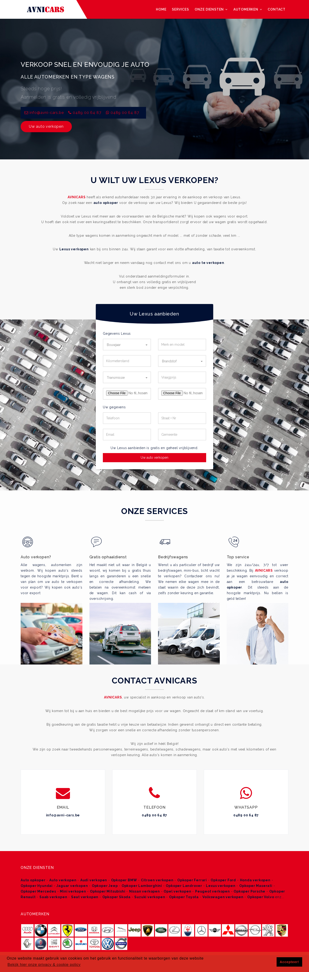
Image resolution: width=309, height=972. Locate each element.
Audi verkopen (93, 880)
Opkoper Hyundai (37, 886)
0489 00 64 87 (87, 112)
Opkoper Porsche (249, 891)
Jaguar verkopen (72, 886)
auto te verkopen (208, 263)
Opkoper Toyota (184, 897)
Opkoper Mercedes (38, 891)
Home (161, 9)
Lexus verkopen (74, 249)
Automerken (247, 9)
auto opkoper (105, 203)
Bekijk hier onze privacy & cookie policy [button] (44, 965)
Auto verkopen (62, 880)
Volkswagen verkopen (222, 897)
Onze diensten (211, 9)
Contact (277, 9)
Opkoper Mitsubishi (107, 891)
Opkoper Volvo (260, 897)
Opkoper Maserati (255, 886)
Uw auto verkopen (46, 126)
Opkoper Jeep (105, 886)
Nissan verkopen (144, 891)
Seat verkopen (84, 897)
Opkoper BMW (124, 880)
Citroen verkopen (157, 880)
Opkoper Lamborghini (142, 886)
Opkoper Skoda (116, 897)
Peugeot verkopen (212, 891)
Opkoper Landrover (184, 886)
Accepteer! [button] (289, 962)
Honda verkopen (255, 880)
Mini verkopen (73, 891)
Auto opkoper (33, 880)
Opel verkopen (177, 891)
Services (180, 9)
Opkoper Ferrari (192, 880)
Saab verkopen (53, 897)
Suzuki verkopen (149, 897)
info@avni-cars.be (63, 815)
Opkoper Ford (223, 880)
